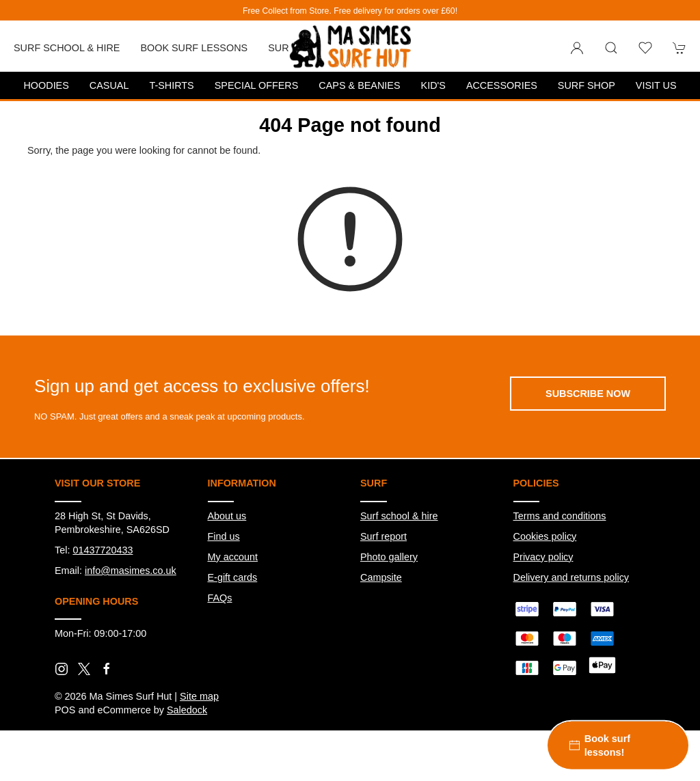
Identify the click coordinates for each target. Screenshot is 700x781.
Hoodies (45, 85)
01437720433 (102, 550)
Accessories (501, 85)
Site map (199, 696)
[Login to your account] (577, 48)
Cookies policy (545, 536)
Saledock (187, 709)
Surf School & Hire (67, 47)
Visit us (656, 85)
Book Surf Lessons (193, 47)
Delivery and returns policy (571, 577)
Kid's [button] (433, 85)
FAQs (220, 597)
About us (227, 515)
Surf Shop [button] (586, 85)
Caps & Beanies (359, 85)
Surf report (383, 536)
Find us (224, 536)
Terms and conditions (559, 515)
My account (233, 556)
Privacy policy (543, 556)
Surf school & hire (399, 515)
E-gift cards (233, 577)
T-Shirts (171, 85)
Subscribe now (588, 393)
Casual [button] (109, 85)
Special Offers (257, 85)
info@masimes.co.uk (130, 570)
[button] (611, 48)
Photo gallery (389, 556)
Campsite (381, 577)
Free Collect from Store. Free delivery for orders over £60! (350, 11)
